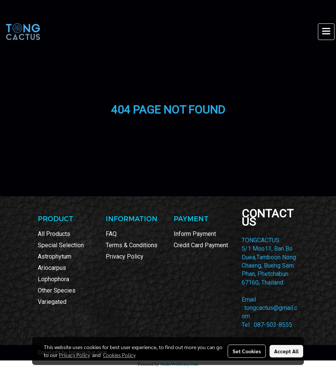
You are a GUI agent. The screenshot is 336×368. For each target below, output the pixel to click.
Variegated (52, 301)
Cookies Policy (119, 354)
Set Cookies (247, 351)
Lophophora (53, 279)
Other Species (57, 290)
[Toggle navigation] (326, 31)
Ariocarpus (52, 267)
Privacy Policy (124, 256)
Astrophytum (54, 256)
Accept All (286, 351)
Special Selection (61, 245)
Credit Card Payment (201, 245)
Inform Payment (195, 233)
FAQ (111, 233)
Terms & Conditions (131, 245)
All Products (54, 233)
